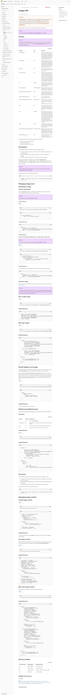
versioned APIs (37, 20)
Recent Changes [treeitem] (4, 75)
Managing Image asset (62, 11)
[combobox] (6, 8)
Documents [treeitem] (5, 36)
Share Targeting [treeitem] (6, 48)
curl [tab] (22, 204)
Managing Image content (63, 15)
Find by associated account (63, 14)
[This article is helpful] (66, 20)
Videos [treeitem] (5, 34)
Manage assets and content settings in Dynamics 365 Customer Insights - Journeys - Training (33, 681)
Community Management (25, 7)
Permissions (61, 10)
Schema (60, 9)
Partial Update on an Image (63, 13)
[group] (35, 94)
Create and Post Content (34, 7)
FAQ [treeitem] (2, 76)
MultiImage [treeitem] (5, 37)
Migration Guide (38, 33)
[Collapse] (12, 6)
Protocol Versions (40, 43)
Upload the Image (22, 285)
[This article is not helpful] (67, 20)
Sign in (69, 1)
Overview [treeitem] (3, 12)
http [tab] (20, 204)
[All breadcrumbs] (19, 7)
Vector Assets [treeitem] (6, 46)
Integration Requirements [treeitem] (6, 62)
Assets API (31, 33)
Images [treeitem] (5, 32)
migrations (40, 22)
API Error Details (61, 16)
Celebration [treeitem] (5, 43)
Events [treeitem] (5, 39)
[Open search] (66, 1)
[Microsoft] (1, 1)
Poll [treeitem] (4, 41)
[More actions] (51, 7)
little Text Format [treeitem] (6, 45)
